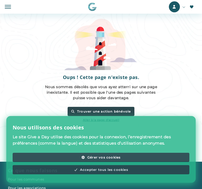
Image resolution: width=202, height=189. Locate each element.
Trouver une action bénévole (101, 111)
